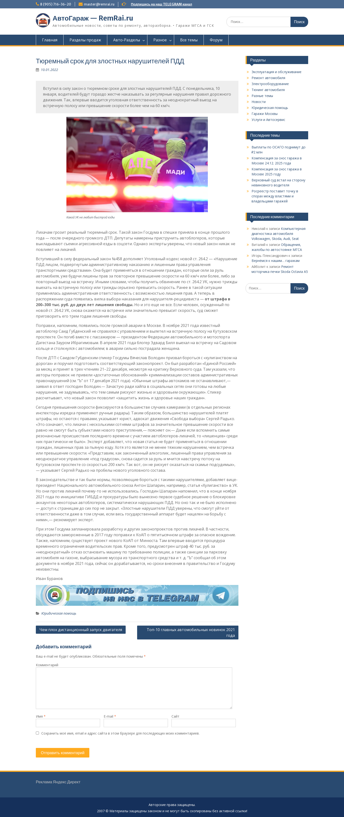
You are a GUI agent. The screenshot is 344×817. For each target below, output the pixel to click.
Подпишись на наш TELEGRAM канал (161, 4)
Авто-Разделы (126, 40)
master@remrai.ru (99, 4)
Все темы (189, 40)
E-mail (110, 716)
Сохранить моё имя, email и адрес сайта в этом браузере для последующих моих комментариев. (120, 733)
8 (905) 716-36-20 (55, 4)
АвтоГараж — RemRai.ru (93, 18)
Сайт (175, 716)
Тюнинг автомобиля (268, 89)
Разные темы (262, 95)
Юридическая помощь (58, 613)
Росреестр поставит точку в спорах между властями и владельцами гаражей (275, 196)
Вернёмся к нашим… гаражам (276, 260)
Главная (49, 40)
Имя (41, 716)
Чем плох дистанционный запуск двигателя (80, 629)
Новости (259, 101)
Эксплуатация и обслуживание (276, 72)
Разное (160, 40)
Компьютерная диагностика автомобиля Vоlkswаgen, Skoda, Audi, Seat (279, 233)
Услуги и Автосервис (268, 119)
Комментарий (47, 665)
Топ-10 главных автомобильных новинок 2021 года (191, 632)
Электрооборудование (270, 83)
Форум (216, 40)
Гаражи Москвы (265, 113)
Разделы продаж (85, 40)
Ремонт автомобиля (268, 78)
